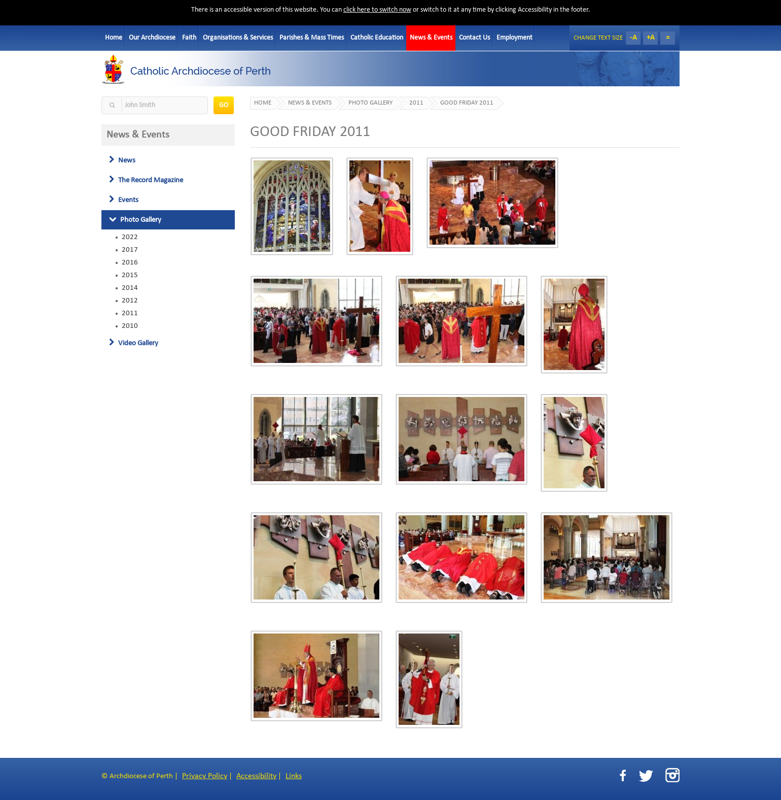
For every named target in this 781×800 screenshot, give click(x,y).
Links (294, 776)
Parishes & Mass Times (311, 38)
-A (633, 38)
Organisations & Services (238, 38)
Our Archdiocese (152, 38)
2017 (130, 250)
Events (123, 200)
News (122, 160)
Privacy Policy (204, 776)
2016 (130, 262)
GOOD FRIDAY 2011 (466, 103)
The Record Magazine (146, 180)
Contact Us (474, 38)
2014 (130, 288)
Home (113, 38)
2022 (130, 237)
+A (651, 38)
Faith (189, 38)
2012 (130, 300)
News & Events (431, 38)
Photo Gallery (135, 220)
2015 (130, 275)
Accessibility (256, 776)
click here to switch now (377, 10)
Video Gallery (133, 343)
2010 (130, 326)
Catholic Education (376, 38)
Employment (514, 38)
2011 (130, 313)
